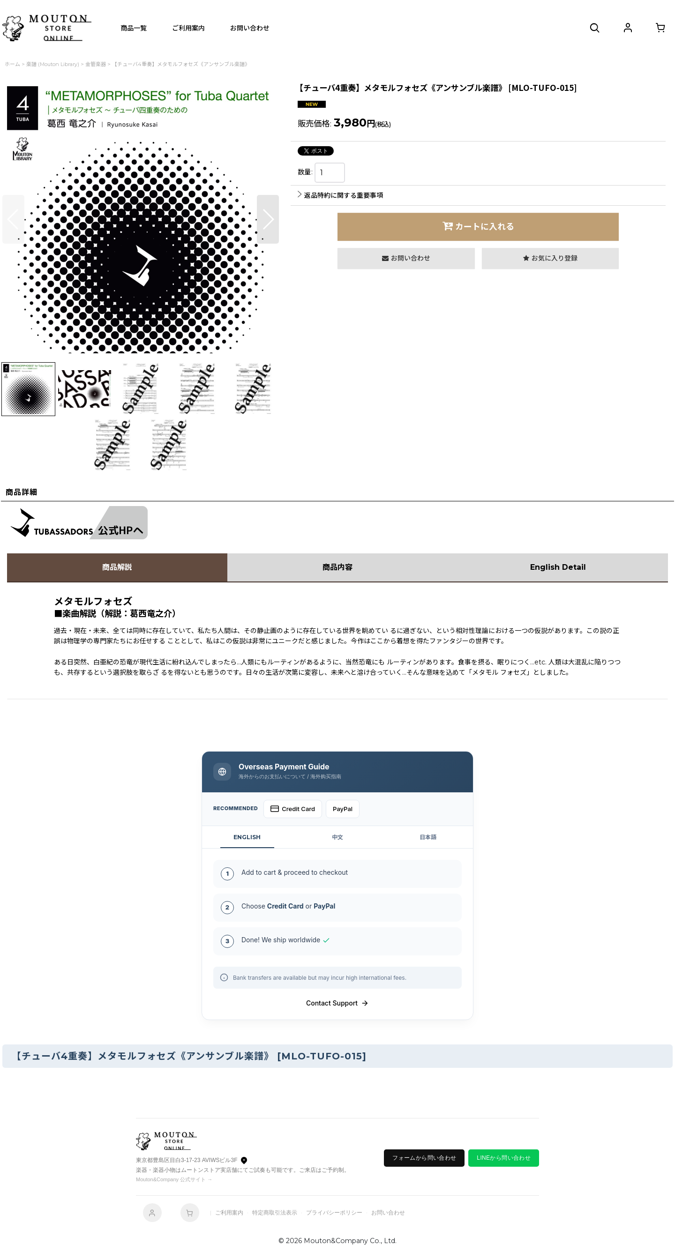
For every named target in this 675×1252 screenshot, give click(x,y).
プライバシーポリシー (334, 1212)
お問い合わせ (388, 1212)
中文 (337, 837)
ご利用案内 (229, 1212)
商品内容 (337, 567)
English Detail (558, 567)
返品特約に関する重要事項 (340, 195)
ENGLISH (247, 837)
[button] (595, 28)
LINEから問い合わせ (504, 1158)
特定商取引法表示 (274, 1212)
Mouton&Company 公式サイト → (174, 1179)
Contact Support (337, 1003)
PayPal (342, 808)
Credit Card (292, 809)
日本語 (428, 837)
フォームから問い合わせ (424, 1158)
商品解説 (117, 567)
